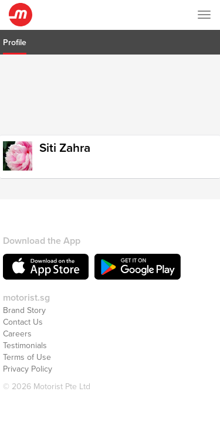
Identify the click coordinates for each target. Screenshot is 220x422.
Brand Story (24, 296)
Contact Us (23, 307)
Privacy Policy (27, 354)
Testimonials (25, 331)
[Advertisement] (110, 93)
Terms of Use (27, 343)
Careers (17, 319)
